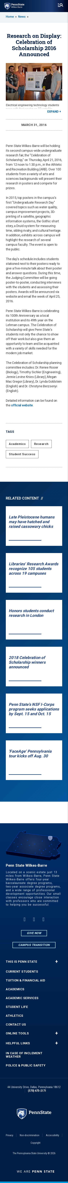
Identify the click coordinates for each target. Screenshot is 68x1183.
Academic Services (22, 998)
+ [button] (56, 961)
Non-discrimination (29, 1135)
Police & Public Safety (25, 1065)
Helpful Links (18, 1043)
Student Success (22, 454)
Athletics (14, 1015)
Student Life (17, 1007)
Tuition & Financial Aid (25, 980)
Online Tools (17, 1033)
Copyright (35, 1142)
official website (22, 405)
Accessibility (52, 1135)
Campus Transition (34, 945)
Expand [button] (53, 111)
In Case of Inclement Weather (24, 1054)
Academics (17, 444)
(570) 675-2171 (37, 1090)
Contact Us (16, 1024)
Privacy (9, 1135)
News (22, 16)
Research (41, 444)
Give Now (34, 933)
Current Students (22, 971)
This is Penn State (21, 961)
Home (10, 16)
